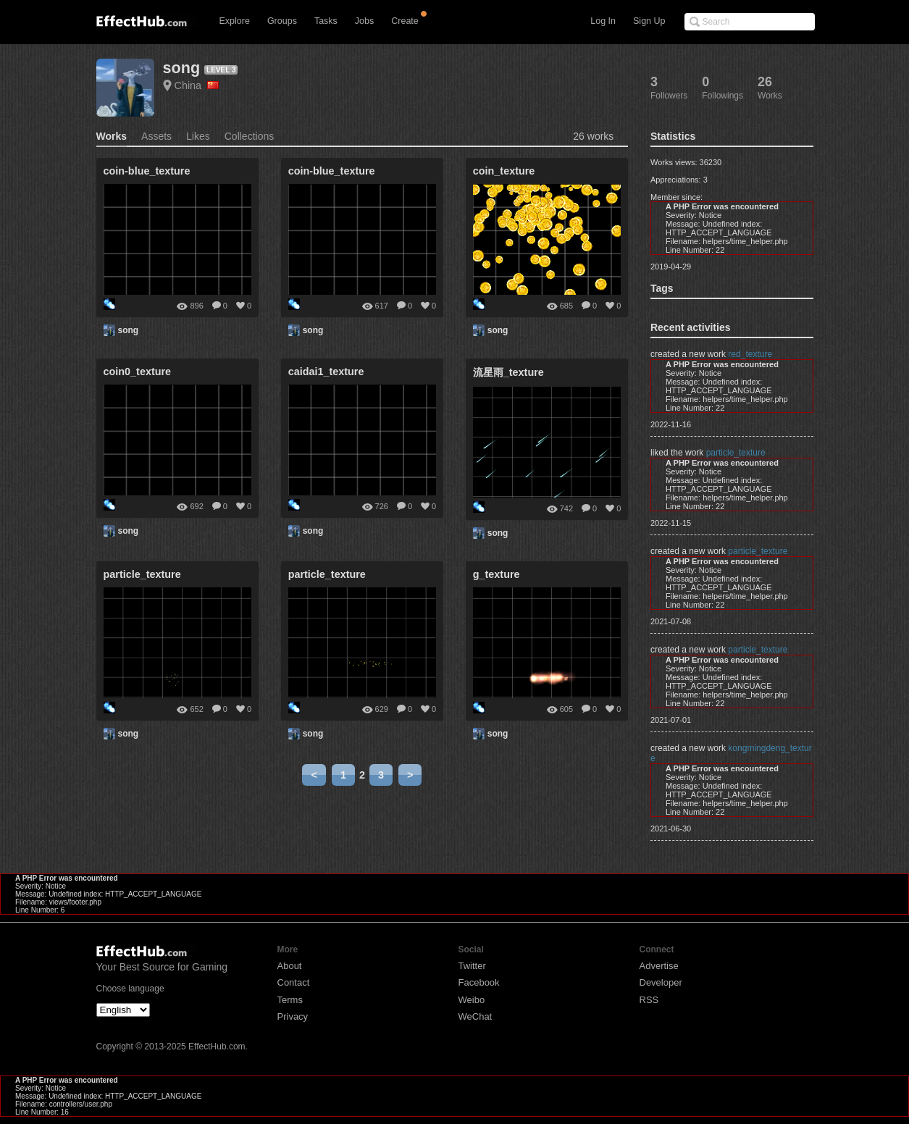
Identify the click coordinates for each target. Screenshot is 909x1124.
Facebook (479, 982)
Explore (234, 21)
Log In (603, 21)
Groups (282, 21)
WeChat (475, 1016)
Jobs (364, 21)
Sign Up (649, 21)
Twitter (472, 965)
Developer (661, 982)
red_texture (750, 354)
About (289, 965)
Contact (293, 982)
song (182, 68)
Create (405, 21)
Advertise (659, 965)
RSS (649, 999)
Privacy (293, 1016)
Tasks (326, 21)
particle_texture (736, 453)
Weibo (471, 999)
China (197, 85)
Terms (290, 999)
